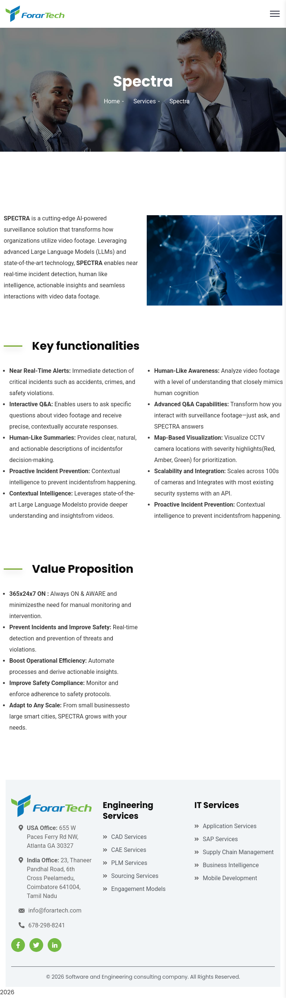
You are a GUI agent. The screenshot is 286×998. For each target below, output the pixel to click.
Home (112, 101)
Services (144, 101)
